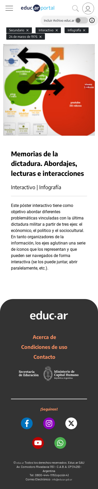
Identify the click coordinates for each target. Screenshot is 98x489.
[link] (88, 8)
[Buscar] (75, 8)
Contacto (44, 357)
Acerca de (44, 337)
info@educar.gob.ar (62, 479)
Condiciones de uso (44, 347)
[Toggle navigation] (4, 3)
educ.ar (20, 462)
